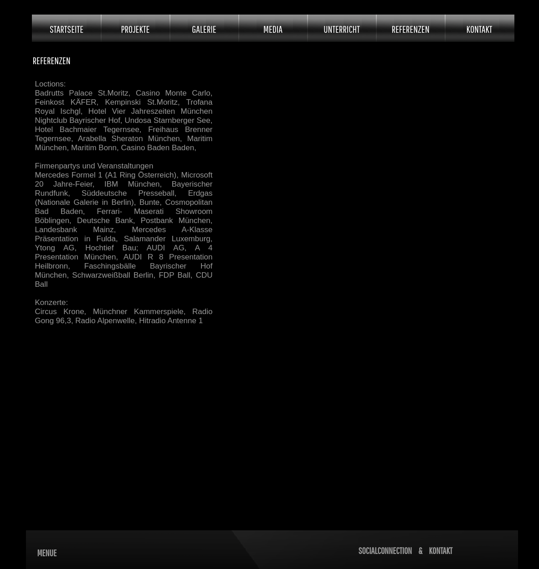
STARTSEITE (66, 29)
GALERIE (204, 29)
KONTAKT (480, 29)
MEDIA (272, 29)
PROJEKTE (135, 29)
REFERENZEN (410, 29)
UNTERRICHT (341, 29)
